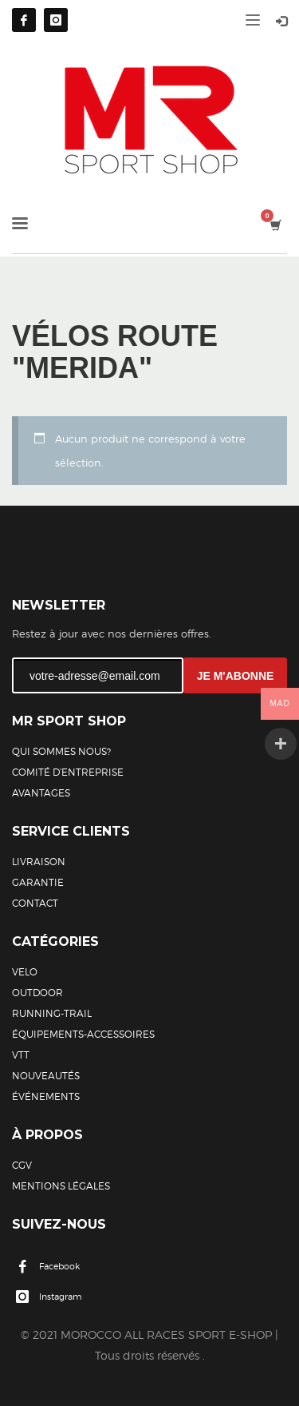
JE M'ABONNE (235, 675)
